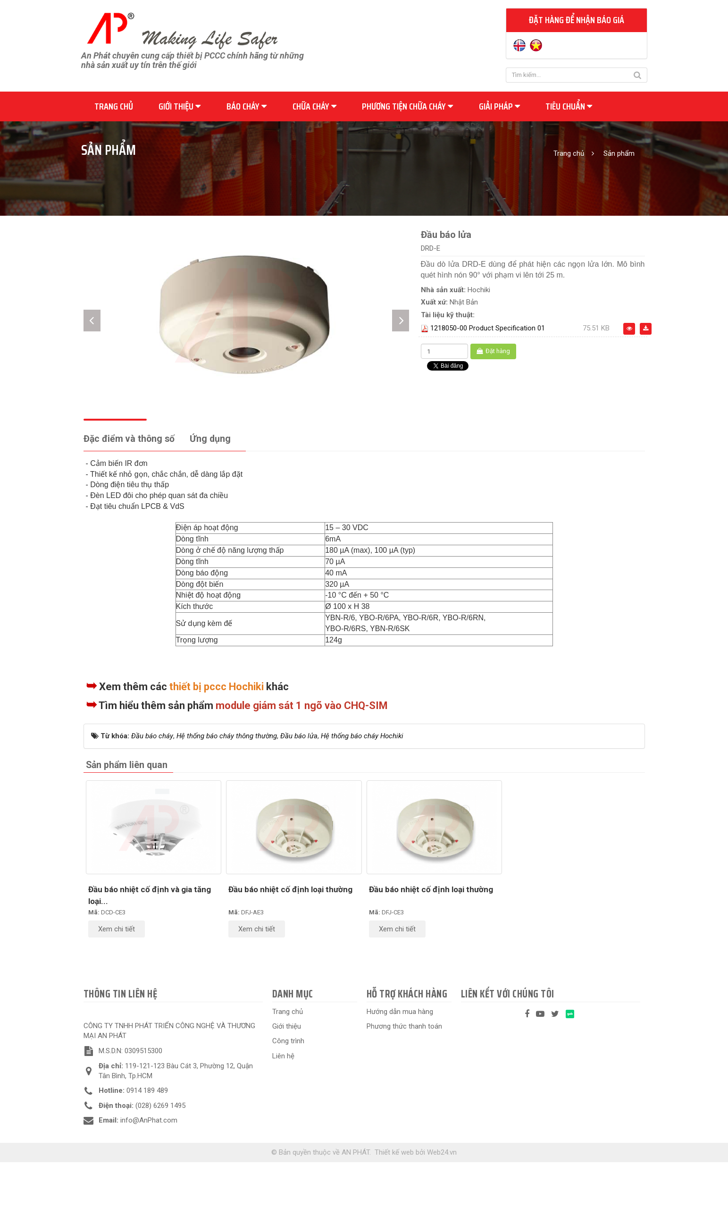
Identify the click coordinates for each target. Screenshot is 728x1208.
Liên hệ (283, 1102)
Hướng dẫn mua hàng (400, 1057)
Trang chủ (113, 106)
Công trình (288, 1086)
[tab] (129, 485)
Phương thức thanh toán (404, 1072)
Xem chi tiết (116, 975)
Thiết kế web (394, 1197)
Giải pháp (499, 106)
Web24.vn (442, 1197)
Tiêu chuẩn (568, 106)
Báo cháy (246, 106)
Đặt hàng (493, 351)
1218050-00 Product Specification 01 (487, 328)
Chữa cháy (314, 106)
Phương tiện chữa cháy (407, 106)
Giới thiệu (180, 106)
